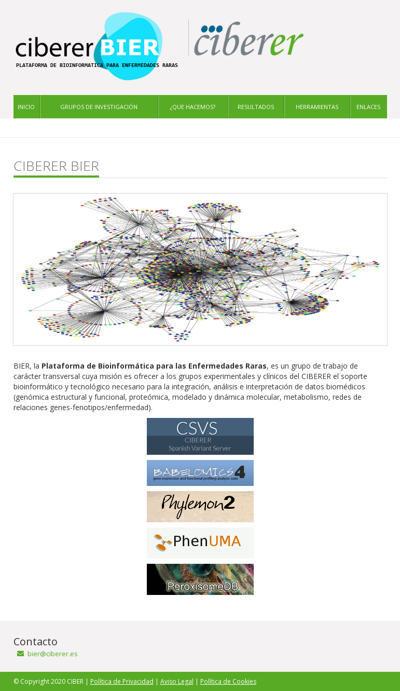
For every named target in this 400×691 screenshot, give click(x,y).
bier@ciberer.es (52, 653)
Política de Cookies (228, 681)
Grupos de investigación (98, 107)
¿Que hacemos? (192, 107)
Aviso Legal (177, 681)
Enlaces (368, 107)
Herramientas (317, 107)
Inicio (26, 107)
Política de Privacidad (122, 681)
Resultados (256, 107)
